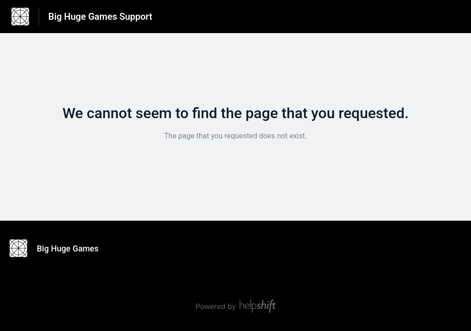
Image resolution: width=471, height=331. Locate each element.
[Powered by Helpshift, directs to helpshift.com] (235, 306)
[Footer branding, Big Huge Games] (58, 248)
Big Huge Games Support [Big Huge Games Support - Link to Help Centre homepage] (100, 16)
